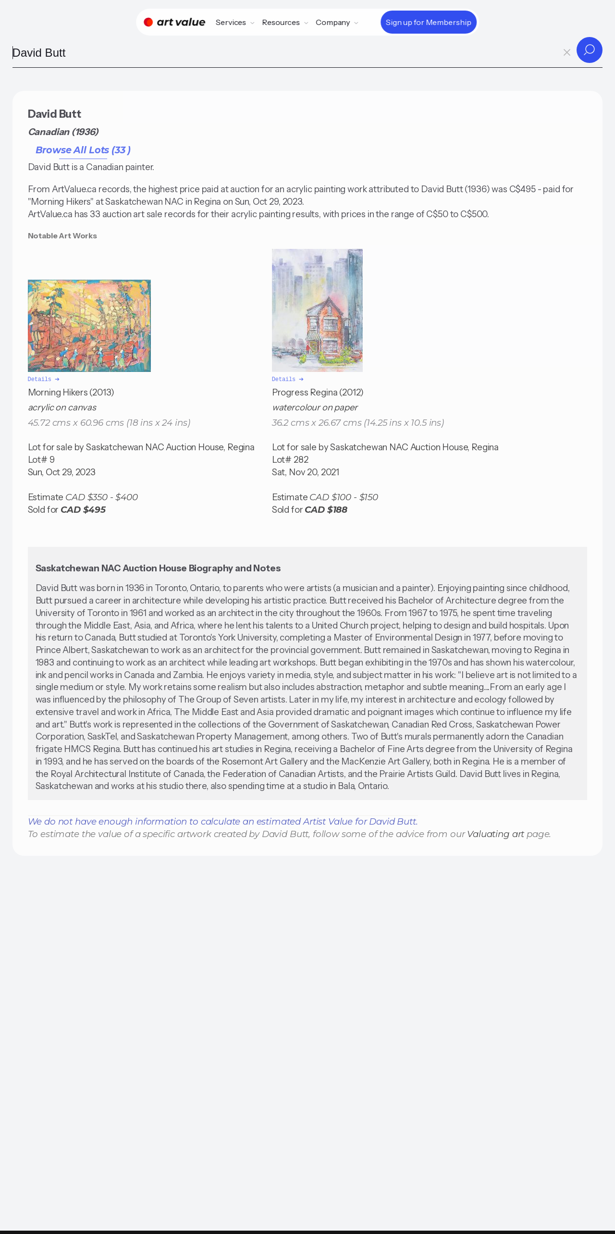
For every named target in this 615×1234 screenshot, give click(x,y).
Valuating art (495, 833)
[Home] (174, 22)
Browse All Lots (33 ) (83, 150)
